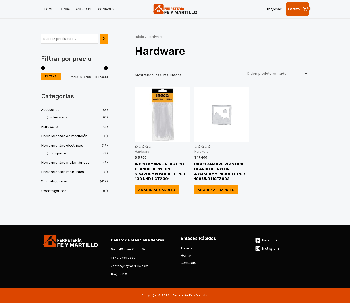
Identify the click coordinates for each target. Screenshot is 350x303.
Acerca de (84, 9)
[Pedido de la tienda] (276, 73)
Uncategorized (54, 190)
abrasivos (58, 117)
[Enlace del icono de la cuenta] (274, 9)
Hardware (49, 126)
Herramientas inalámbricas (65, 162)
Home (48, 9)
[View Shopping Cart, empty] (297, 9)
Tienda (64, 9)
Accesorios (50, 109)
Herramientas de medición (64, 136)
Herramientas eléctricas (62, 145)
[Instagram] (267, 248)
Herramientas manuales (62, 171)
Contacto (106, 9)
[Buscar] (104, 39)
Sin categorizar (54, 181)
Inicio (139, 37)
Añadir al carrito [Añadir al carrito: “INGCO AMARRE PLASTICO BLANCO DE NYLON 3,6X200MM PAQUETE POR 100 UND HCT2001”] (156, 190)
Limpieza (58, 153)
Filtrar (51, 76)
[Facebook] (266, 240)
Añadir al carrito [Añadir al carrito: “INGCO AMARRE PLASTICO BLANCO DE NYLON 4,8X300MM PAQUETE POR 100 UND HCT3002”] (216, 190)
